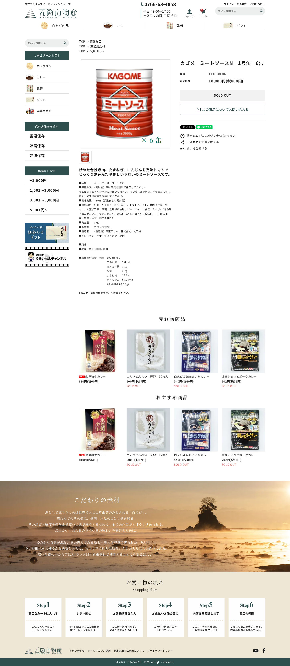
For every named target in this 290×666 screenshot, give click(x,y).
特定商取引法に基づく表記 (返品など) (208, 136)
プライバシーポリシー (160, 650)
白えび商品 (55, 25)
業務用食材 (97, 46)
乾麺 (174, 25)
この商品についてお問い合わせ (222, 109)
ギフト (235, 25)
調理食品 (96, 41)
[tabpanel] (125, 103)
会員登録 (242, 4)
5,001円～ (97, 51)
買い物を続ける (193, 148)
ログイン (229, 4)
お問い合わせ (257, 4)
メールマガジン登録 (99, 650)
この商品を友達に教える (199, 142)
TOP (82, 41)
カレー (115, 25)
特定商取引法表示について (129, 650)
